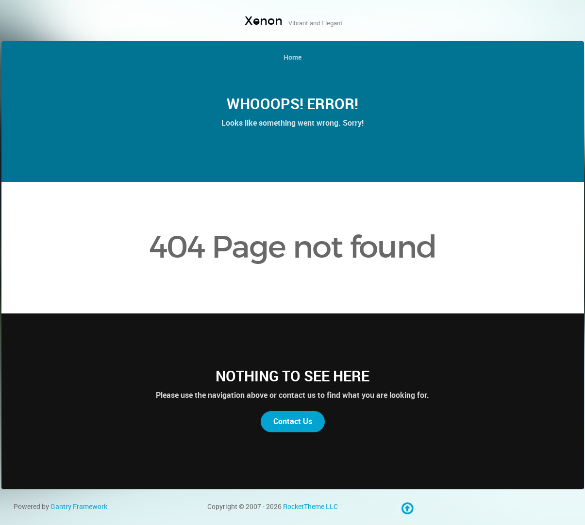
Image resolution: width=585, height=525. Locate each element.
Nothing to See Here (292, 376)
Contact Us (292, 421)
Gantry (78, 506)
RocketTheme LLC (310, 506)
